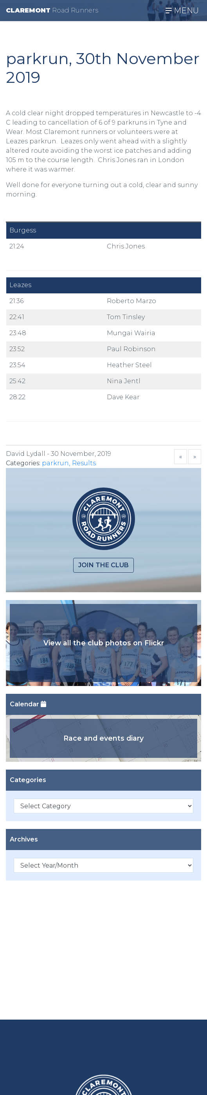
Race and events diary (103, 738)
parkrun (55, 463)
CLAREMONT (52, 10)
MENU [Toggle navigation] (182, 10)
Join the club (103, 565)
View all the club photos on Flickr (103, 643)
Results (84, 463)
